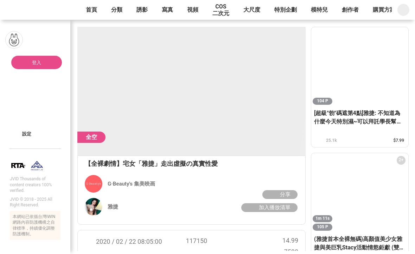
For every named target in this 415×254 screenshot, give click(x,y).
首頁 (91, 9)
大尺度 (251, 9)
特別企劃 (285, 9)
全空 (91, 137)
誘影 (142, 9)
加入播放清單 (268, 207)
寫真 (167, 9)
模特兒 (319, 9)
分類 (116, 9)
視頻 (192, 9)
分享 (279, 194)
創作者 (350, 9)
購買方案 (384, 9)
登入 (36, 62)
